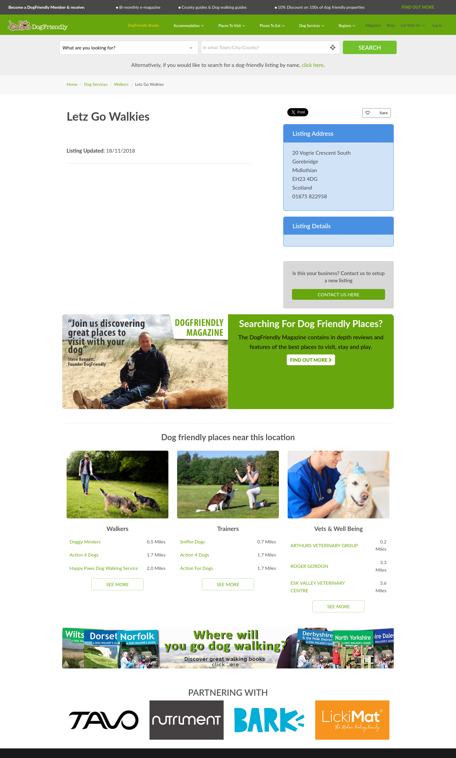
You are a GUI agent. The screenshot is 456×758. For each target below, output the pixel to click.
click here (313, 65)
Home (72, 84)
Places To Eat (270, 25)
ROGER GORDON (309, 566)
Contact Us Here (338, 294)
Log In (437, 25)
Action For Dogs (196, 568)
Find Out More (418, 7)
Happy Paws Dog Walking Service (104, 568)
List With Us (410, 25)
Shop (391, 25)
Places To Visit (230, 25)
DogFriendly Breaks (143, 25)
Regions (345, 25)
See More (117, 584)
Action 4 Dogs (84, 554)
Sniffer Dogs (192, 541)
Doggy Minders (85, 541)
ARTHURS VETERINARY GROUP (324, 545)
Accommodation (187, 25)
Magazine (373, 25)
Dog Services (310, 25)
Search (370, 47)
